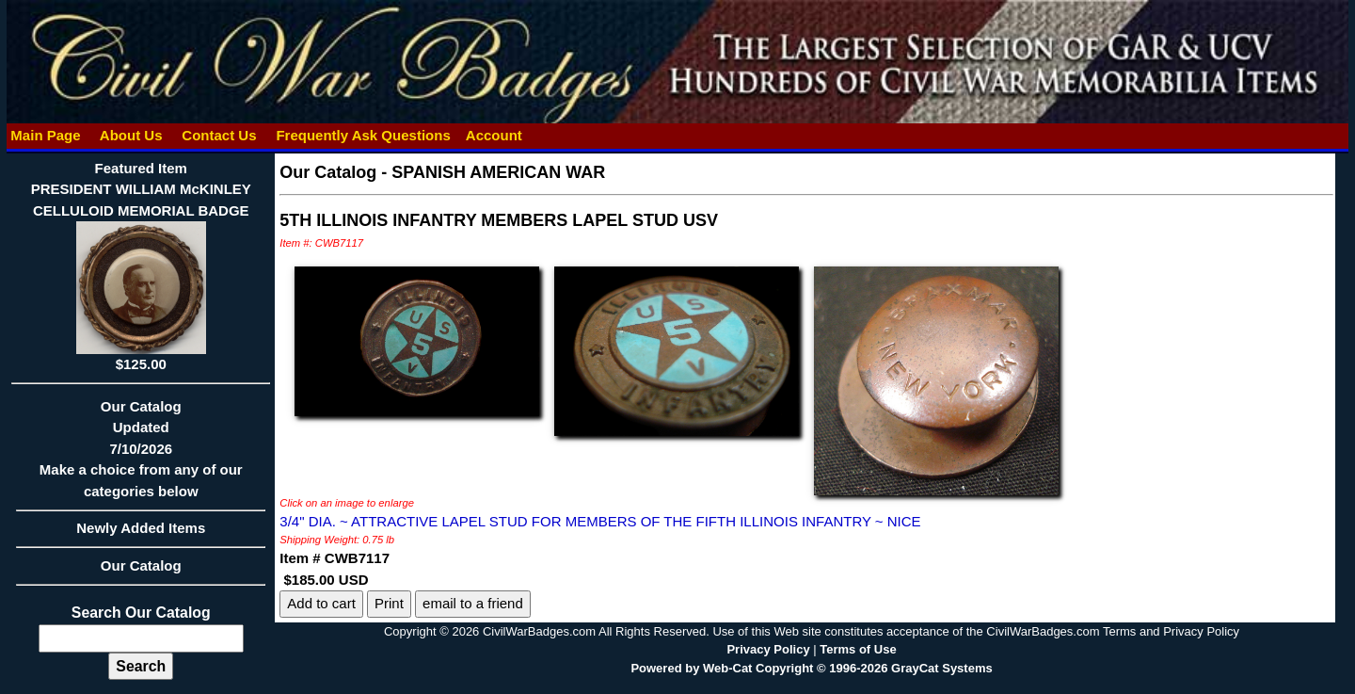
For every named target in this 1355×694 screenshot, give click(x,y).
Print (389, 603)
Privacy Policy (767, 649)
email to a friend (472, 603)
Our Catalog (141, 565)
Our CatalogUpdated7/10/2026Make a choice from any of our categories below (140, 454)
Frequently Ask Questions (363, 135)
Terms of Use (858, 649)
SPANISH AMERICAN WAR (498, 172)
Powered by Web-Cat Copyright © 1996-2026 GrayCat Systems (811, 668)
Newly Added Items (140, 534)
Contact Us (219, 135)
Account (494, 135)
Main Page (46, 135)
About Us (131, 135)
